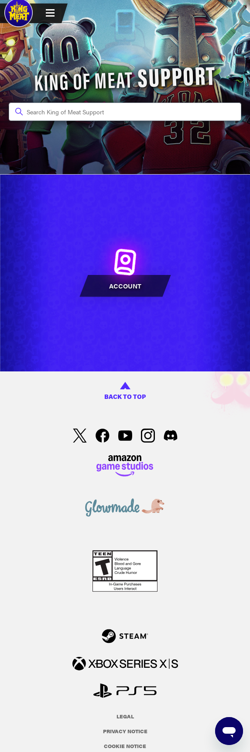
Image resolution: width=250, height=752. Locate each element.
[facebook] (103, 437)
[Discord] (171, 436)
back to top (125, 391)
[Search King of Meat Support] (125, 111)
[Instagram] (148, 437)
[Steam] (125, 637)
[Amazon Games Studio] (124, 467)
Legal (125, 716)
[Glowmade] (124, 508)
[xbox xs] (125, 664)
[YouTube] (125, 437)
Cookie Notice (125, 746)
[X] (80, 437)
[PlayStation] (125, 691)
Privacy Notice (125, 731)
